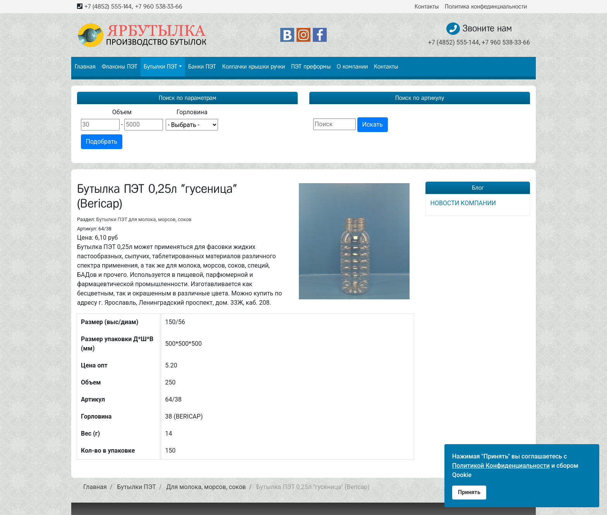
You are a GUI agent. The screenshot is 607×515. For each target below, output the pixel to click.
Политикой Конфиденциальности (501, 465)
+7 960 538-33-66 (158, 6)
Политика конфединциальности (486, 6)
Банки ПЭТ (202, 66)
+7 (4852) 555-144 (108, 6)
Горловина (192, 112)
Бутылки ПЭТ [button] (160, 66)
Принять (469, 492)
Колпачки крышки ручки (253, 66)
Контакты (427, 6)
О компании (352, 66)
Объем (122, 112)
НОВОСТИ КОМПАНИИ (463, 203)
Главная (85, 66)
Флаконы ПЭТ (119, 66)
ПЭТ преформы (311, 66)
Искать (372, 124)
